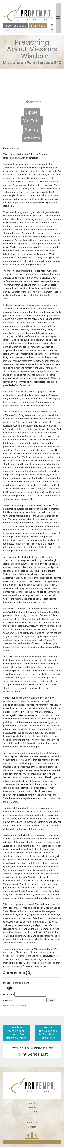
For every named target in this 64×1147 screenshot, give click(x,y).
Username (24, 994)
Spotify (32, 129)
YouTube (32, 120)
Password (24, 1000)
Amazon (32, 138)
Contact (32, 1126)
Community (32, 1111)
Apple (32, 112)
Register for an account (15, 1005)
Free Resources (15, 25)
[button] (58, 18)
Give (32, 1118)
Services (32, 1107)
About (32, 1103)
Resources (32, 1122)
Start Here (38, 25)
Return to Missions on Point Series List (32, 1051)
